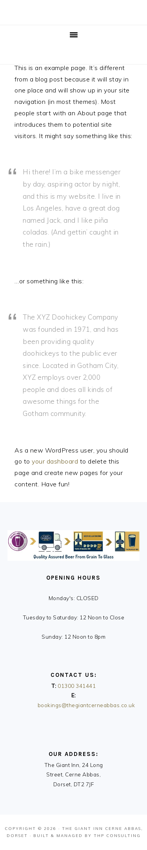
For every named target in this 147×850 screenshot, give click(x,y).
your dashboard (55, 461)
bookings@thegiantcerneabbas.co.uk (86, 705)
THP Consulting (117, 835)
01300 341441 (77, 685)
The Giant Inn (82, 828)
